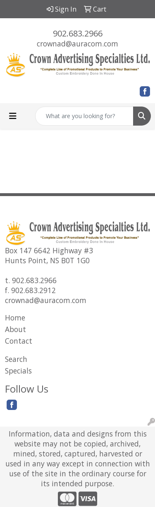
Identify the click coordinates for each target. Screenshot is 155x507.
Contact (18, 341)
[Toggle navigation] (12, 116)
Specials (18, 371)
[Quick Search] (84, 116)
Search (16, 359)
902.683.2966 (78, 33)
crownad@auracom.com (77, 44)
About (15, 329)
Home (15, 318)
